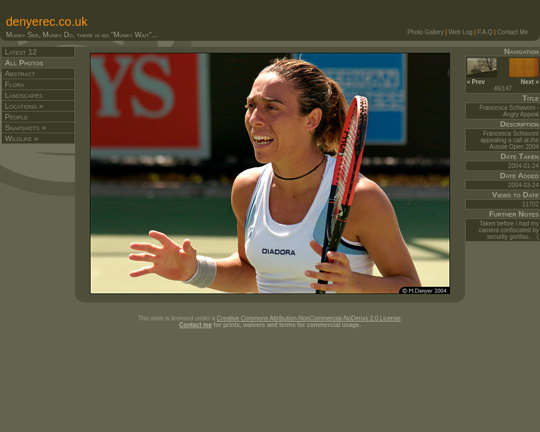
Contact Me (512, 32)
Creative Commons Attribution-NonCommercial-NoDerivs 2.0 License (308, 318)
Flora (14, 84)
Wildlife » (21, 138)
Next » (524, 78)
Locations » (24, 105)
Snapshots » (25, 127)
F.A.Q (485, 32)
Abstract (20, 73)
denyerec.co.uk (47, 21)
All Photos (24, 62)
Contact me (195, 325)
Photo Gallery (425, 32)
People (16, 116)
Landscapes (24, 95)
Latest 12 (21, 51)
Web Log (461, 32)
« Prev (482, 78)
